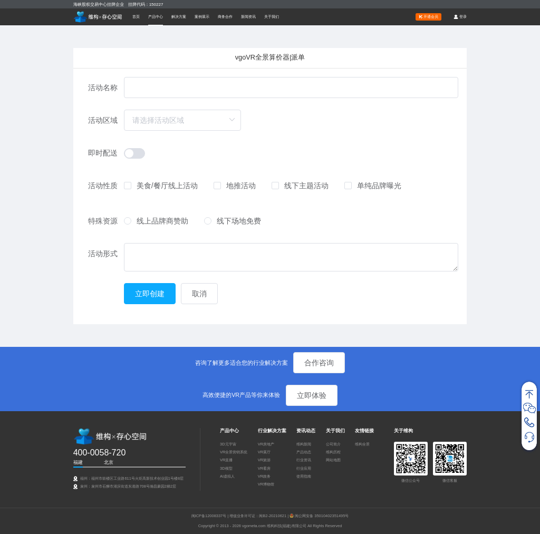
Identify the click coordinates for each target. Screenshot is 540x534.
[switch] (134, 153)
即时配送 (103, 153)
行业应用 (303, 468)
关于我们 (271, 16)
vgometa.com (254, 525)
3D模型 (226, 468)
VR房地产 (266, 444)
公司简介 (333, 444)
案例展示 (202, 16)
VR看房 (264, 468)
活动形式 (103, 253)
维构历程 (333, 452)
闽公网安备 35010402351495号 (322, 515)
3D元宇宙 (228, 444)
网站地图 (333, 460)
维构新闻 (303, 444)
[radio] (156, 221)
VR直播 (226, 460)
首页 (136, 16)
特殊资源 (103, 221)
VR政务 (264, 476)
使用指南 (303, 476)
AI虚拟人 (227, 476)
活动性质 (103, 185)
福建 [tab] (78, 462)
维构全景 (362, 444)
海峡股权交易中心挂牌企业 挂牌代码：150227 (118, 4)
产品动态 (303, 452)
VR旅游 (264, 460)
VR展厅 (264, 452)
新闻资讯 (248, 16)
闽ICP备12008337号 (209, 515)
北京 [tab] (108, 462)
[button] (155, 16)
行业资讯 (303, 460)
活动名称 (103, 87)
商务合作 (225, 16)
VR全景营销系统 (233, 452)
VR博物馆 (266, 484)
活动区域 (103, 120)
